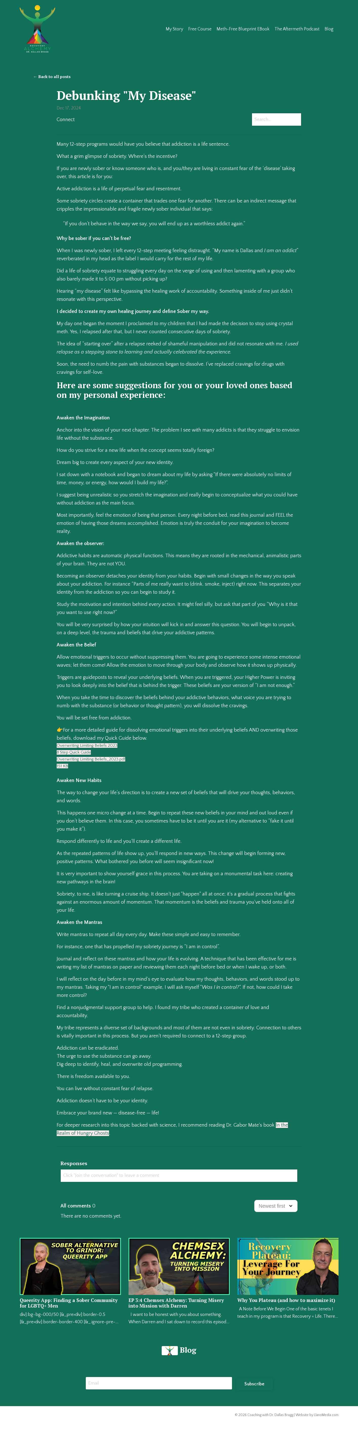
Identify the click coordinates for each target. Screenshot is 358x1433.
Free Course (199, 29)
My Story (174, 29)
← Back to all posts (52, 76)
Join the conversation (83, 1195)
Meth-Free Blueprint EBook (242, 29)
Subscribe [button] (254, 1391)
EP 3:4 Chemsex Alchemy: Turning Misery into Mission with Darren (174, 1311)
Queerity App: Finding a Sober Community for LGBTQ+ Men (59, 1311)
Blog (329, 29)
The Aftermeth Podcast (297, 29)
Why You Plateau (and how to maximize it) (276, 1311)
